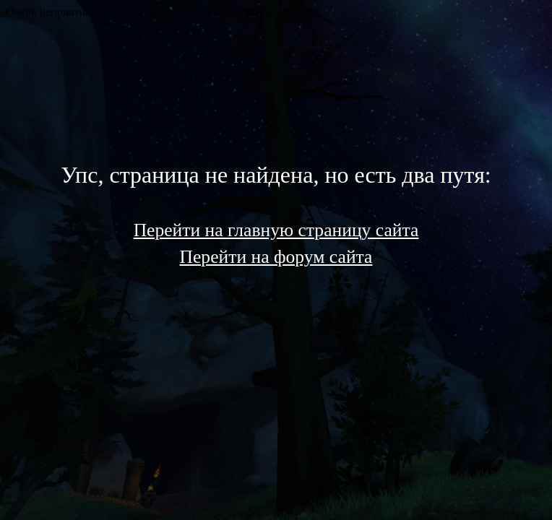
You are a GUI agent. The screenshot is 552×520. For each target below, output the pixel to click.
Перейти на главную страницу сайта (276, 230)
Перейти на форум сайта (276, 256)
